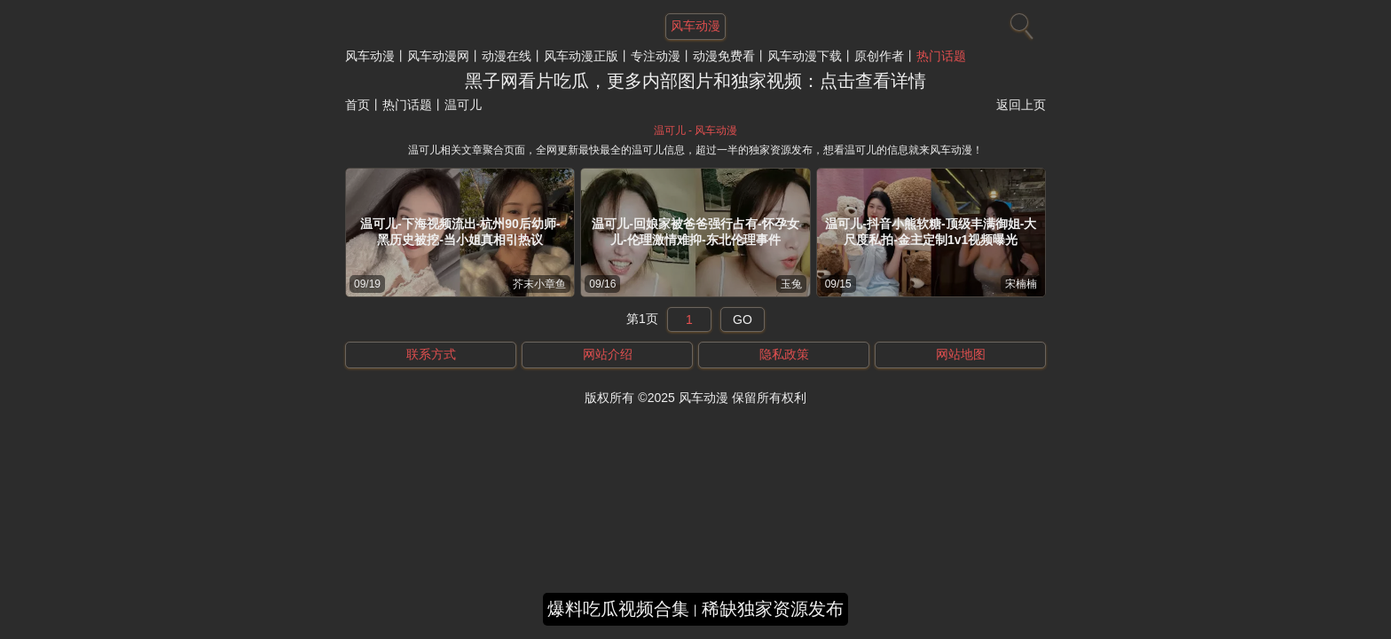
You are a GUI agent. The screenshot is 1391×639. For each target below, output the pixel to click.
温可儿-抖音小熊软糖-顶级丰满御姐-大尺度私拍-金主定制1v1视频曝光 (930, 232)
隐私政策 (784, 354)
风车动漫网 (438, 56)
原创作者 (879, 56)
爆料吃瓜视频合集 (618, 609)
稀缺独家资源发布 (773, 609)
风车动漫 (370, 56)
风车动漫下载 (804, 56)
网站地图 (961, 354)
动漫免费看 (724, 56)
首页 (357, 105)
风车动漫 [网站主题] (695, 26)
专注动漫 (655, 56)
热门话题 (941, 56)
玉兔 (791, 284)
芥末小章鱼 (539, 284)
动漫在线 (506, 56)
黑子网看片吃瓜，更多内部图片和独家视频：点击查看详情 (695, 81)
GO (742, 319)
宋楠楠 (1021, 284)
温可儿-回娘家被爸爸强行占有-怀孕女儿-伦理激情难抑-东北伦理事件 (695, 232)
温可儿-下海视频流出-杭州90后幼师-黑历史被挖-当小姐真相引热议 (460, 232)
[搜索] (1019, 22)
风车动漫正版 (581, 56)
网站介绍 (608, 354)
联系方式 (431, 354)
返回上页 (1021, 105)
